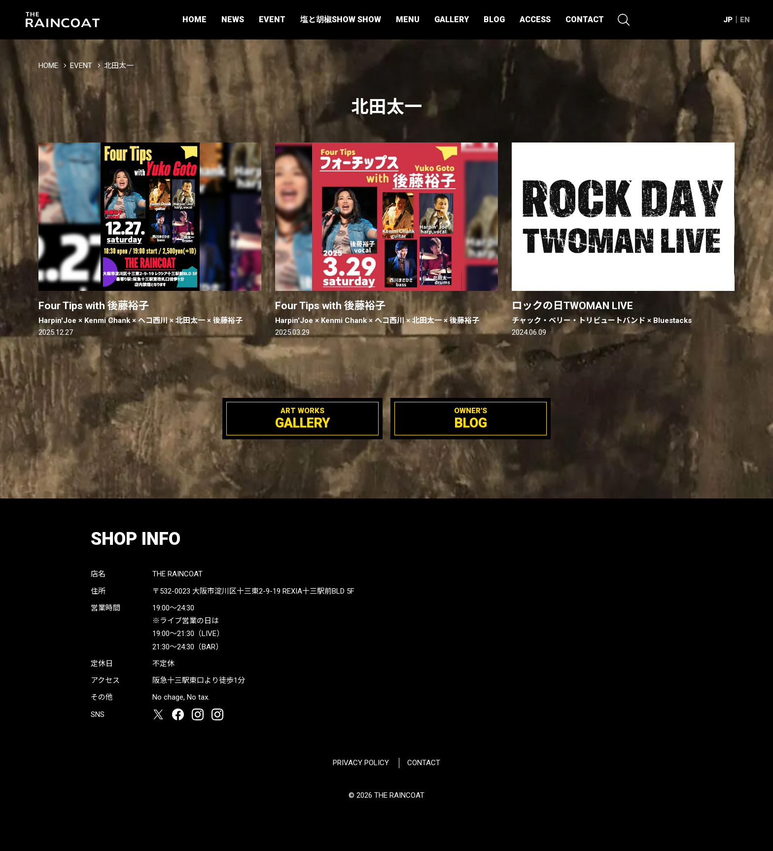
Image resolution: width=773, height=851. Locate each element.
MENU (408, 19)
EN (745, 19)
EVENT (272, 19)
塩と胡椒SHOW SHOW (340, 19)
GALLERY (451, 19)
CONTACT (584, 19)
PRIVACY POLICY (361, 762)
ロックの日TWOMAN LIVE (623, 312)
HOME (194, 19)
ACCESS (535, 19)
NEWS (232, 19)
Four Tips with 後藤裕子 (149, 312)
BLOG (494, 19)
